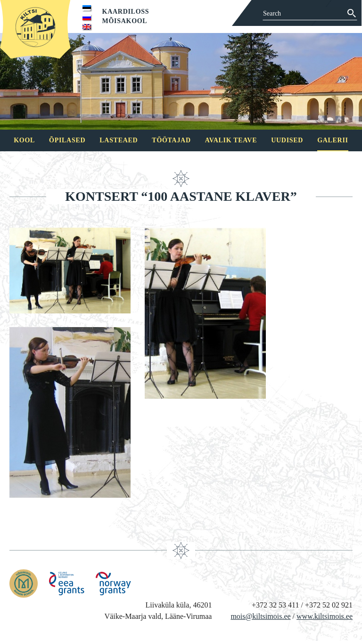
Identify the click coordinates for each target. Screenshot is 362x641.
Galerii (332, 140)
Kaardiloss (125, 11)
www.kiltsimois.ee (324, 616)
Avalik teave (231, 140)
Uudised (287, 140)
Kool (24, 140)
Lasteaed (118, 140)
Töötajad (171, 140)
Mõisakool (125, 21)
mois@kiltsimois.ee (260, 616)
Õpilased (67, 140)
